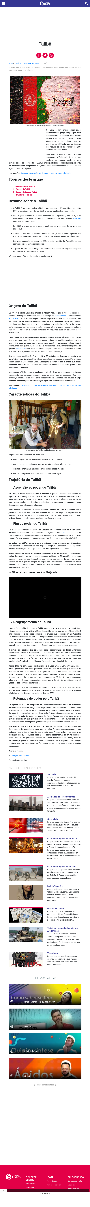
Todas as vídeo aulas (45, 1085)
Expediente (30, 1187)
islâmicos (77, 218)
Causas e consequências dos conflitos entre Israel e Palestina (46, 173)
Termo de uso (52, 1181)
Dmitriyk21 (15, 756)
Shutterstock (24, 756)
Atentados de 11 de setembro (61, 796)
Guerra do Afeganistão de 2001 (62, 866)
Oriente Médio (60, 316)
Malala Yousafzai (55, 886)
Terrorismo (52, 953)
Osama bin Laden (55, 908)
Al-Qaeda (66, 533)
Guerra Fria (13, 318)
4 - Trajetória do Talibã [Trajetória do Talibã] (22, 195)
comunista (20, 349)
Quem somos (30, 1184)
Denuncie (71, 1185)
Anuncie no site (73, 1189)
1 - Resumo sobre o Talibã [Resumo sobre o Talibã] (24, 186)
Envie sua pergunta (75, 1181)
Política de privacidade (55, 1185)
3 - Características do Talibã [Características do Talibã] (25, 192)
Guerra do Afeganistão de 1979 (62, 838)
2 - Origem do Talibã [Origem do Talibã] (21, 189)
